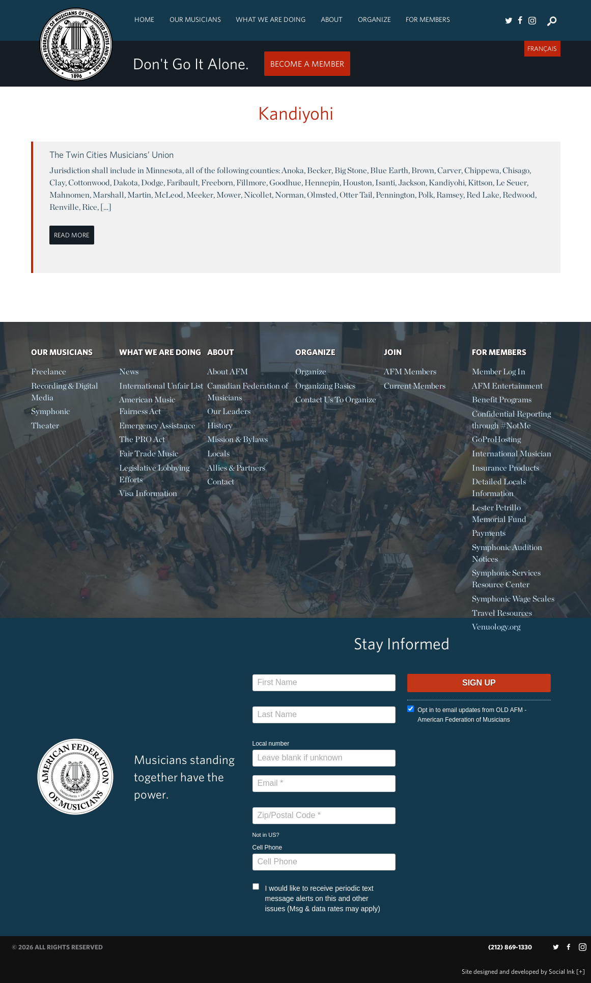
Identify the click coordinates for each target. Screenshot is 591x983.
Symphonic (50, 411)
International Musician (511, 453)
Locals (218, 453)
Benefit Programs (501, 399)
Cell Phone (267, 847)
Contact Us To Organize (335, 399)
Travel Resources (502, 613)
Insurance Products (505, 468)
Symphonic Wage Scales (513, 599)
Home (144, 19)
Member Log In (498, 371)
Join (393, 352)
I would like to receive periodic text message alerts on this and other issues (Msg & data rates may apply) (316, 898)
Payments (488, 533)
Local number (271, 743)
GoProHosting (496, 439)
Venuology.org (496, 627)
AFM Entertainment (507, 386)
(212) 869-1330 (510, 947)
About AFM (227, 371)
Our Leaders (228, 411)
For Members (428, 19)
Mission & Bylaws (237, 439)
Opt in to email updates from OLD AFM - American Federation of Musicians (466, 714)
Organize (374, 19)
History (220, 425)
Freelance (48, 371)
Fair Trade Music (148, 453)
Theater (45, 425)
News (128, 371)
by (518, 971)
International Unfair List (161, 386)
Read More (71, 235)
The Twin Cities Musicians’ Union (111, 154)
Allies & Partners (236, 468)
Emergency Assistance (157, 425)
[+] (580, 971)
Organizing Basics (325, 386)
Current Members (414, 386)
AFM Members (410, 371)
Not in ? (265, 835)
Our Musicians (195, 19)
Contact (220, 481)
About (332, 19)
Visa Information (148, 493)
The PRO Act (142, 439)
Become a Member (307, 63)
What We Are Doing (270, 19)
